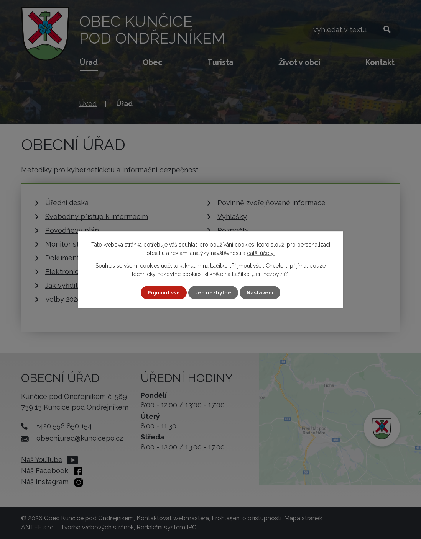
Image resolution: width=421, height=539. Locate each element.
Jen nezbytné (213, 292)
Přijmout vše (162, 292)
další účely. (261, 253)
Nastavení (262, 292)
